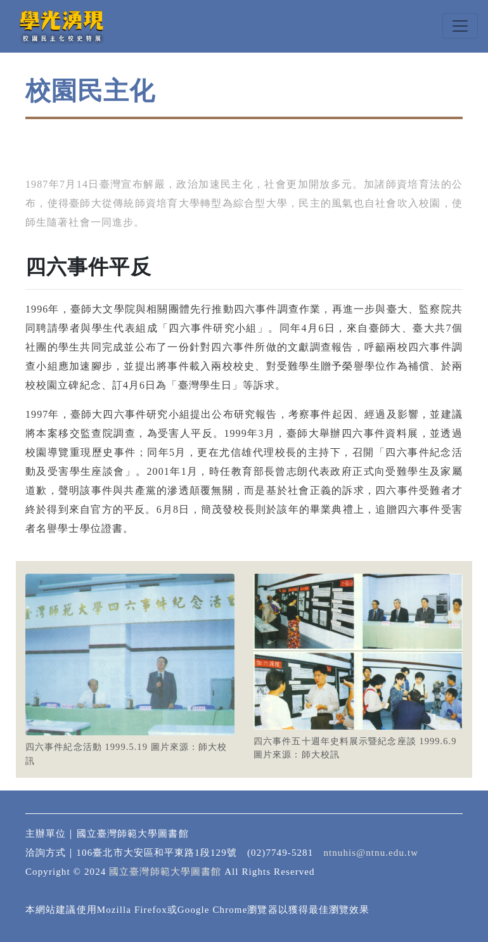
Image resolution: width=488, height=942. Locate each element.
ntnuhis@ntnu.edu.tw (370, 853)
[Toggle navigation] (460, 26)
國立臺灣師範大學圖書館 (163, 872)
